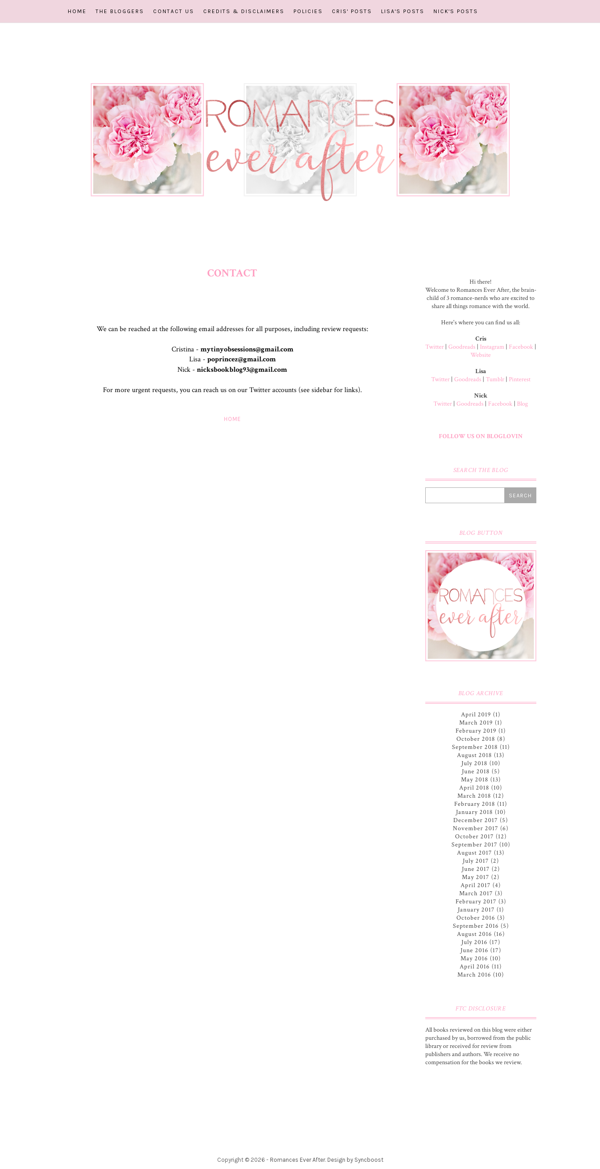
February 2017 (476, 902)
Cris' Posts (352, 11)
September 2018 (475, 747)
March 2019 (476, 723)
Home (77, 11)
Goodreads (461, 347)
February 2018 (474, 804)
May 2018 (474, 780)
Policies (308, 11)
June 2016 (474, 950)
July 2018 (474, 763)
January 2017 (476, 910)
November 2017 (475, 828)
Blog (522, 404)
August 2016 (474, 934)
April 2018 (474, 788)
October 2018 (475, 739)
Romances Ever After (297, 1159)
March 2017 (476, 893)
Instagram (492, 347)
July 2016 (474, 942)
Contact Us (173, 11)
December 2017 (475, 820)
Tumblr (495, 379)
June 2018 (476, 771)
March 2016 (474, 975)
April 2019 (476, 715)
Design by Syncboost (355, 1159)
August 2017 (474, 853)
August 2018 (474, 755)
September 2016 (476, 926)
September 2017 (474, 845)
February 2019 (476, 731)
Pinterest (519, 379)
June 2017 (476, 869)
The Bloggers (120, 11)
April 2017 (475, 885)
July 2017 (476, 861)
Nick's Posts (455, 11)
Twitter (434, 347)
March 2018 (474, 796)
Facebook (521, 347)
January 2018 (474, 812)
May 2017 (475, 877)
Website (480, 355)
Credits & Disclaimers (243, 11)
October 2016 (475, 918)
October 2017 (474, 836)
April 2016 (475, 967)
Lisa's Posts (402, 11)
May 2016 (474, 958)
